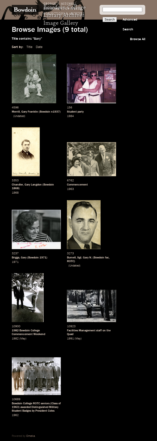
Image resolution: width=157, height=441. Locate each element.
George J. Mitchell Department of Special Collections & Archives (63, 8)
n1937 (55, 111)
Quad (70, 334)
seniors (45, 403)
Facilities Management (81, 330)
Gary (23, 257)
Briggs (15, 257)
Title (29, 47)
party (81, 111)
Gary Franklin (29, 111)
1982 (15, 330)
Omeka (30, 436)
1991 (70, 338)
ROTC (70, 261)
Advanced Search (130, 24)
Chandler (17, 184)
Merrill (16, 111)
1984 (70, 116)
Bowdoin (45, 111)
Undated (19, 116)
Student (72, 111)
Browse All (137, 39)
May (23, 338)
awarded (25, 407)
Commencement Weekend (28, 334)
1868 (15, 188)
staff (99, 330)
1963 (70, 189)
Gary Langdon (33, 184)
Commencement (77, 184)
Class (54, 403)
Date (39, 47)
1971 (42, 257)
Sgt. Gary (83, 257)
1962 (15, 415)
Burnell (71, 257)
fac (107, 257)
